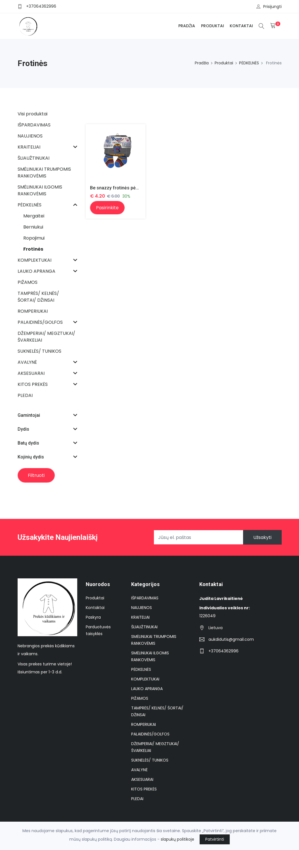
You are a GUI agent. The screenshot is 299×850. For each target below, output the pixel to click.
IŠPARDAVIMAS (144, 598)
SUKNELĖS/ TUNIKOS (149, 760)
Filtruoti (36, 475)
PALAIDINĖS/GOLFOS (150, 734)
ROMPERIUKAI (143, 724)
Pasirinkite (107, 207)
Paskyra (93, 617)
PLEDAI (137, 799)
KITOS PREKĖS (144, 789)
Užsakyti (262, 537)
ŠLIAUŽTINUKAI (144, 627)
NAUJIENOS (141, 607)
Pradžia (186, 26)
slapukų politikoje (177, 839)
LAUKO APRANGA (147, 689)
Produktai (212, 26)
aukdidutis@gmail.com (231, 639)
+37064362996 (41, 6)
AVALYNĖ (139, 770)
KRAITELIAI (140, 617)
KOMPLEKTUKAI (145, 679)
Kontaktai (241, 26)
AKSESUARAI (142, 779)
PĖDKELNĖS (249, 63)
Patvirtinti (214, 839)
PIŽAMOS (139, 698)
